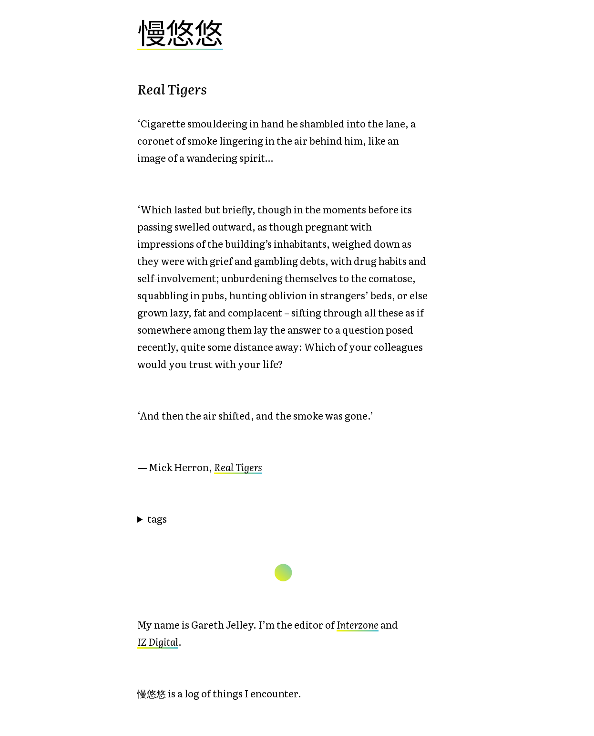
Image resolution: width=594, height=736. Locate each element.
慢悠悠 (180, 31)
